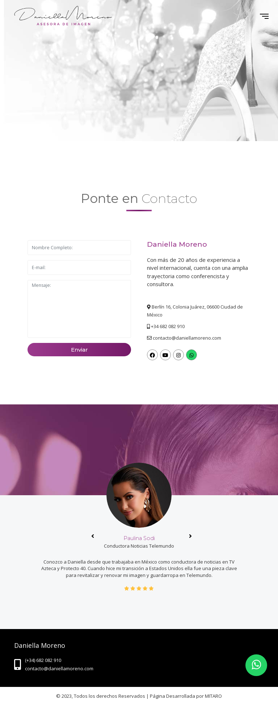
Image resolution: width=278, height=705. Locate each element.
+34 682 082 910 (168, 326)
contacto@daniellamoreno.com (187, 338)
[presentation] (92, 536)
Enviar (79, 350)
